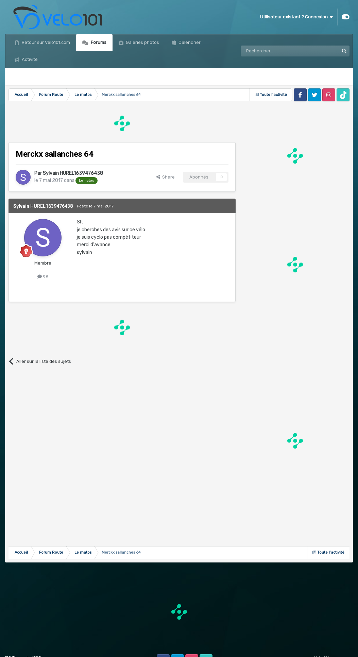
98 (43, 276)
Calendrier (189, 42)
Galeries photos (142, 42)
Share (165, 177)
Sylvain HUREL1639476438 (73, 173)
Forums (98, 42)
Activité (29, 59)
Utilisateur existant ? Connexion (296, 17)
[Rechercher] (275, 51)
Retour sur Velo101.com (45, 42)
